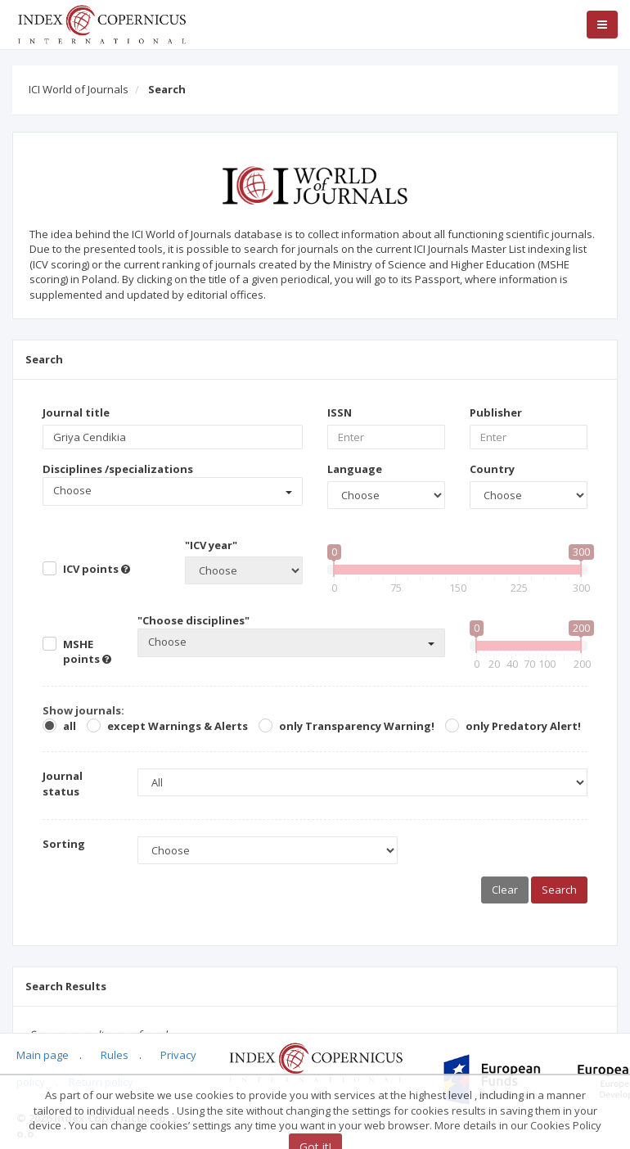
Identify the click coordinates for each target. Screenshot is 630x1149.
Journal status (63, 783)
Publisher (496, 412)
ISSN (339, 412)
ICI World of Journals (78, 89)
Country (492, 469)
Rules (114, 1055)
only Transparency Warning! (356, 726)
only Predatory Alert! (523, 726)
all (69, 726)
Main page (42, 1055)
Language (354, 469)
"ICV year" (211, 545)
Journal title (76, 412)
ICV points (96, 568)
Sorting (64, 843)
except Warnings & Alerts (177, 726)
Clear (505, 889)
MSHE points (87, 652)
